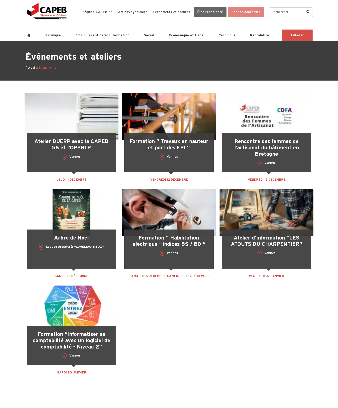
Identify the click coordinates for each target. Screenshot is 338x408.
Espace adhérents (246, 12)
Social (149, 35)
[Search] (308, 12)
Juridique (53, 35)
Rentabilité (259, 35)
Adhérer (297, 35)
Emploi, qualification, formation (102, 35)
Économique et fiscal (187, 35)
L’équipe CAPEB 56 (97, 12)
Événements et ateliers (171, 12)
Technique (227, 35)
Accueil (30, 67)
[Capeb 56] (47, 11)
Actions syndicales (133, 12)
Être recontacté (210, 12)
